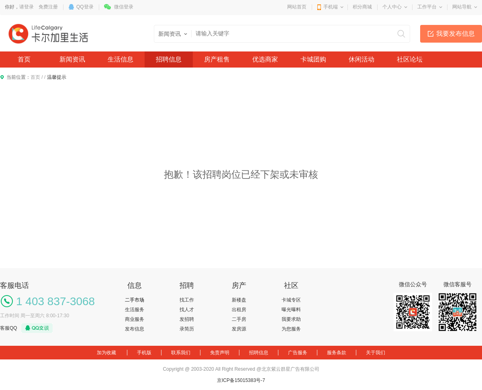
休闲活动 (361, 59)
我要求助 (291, 319)
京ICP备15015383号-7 (241, 380)
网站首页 (296, 7)
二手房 (239, 319)
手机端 (330, 7)
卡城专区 (291, 300)
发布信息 (134, 329)
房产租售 (217, 59)
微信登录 (123, 7)
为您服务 (291, 329)
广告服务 (297, 352)
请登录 (26, 7)
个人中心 (392, 7)
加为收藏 (106, 352)
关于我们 (375, 352)
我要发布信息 (455, 33)
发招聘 (187, 319)
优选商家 (265, 59)
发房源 (239, 329)
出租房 (239, 309)
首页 (24, 59)
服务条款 (336, 352)
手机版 (144, 352)
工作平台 (427, 7)
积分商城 (362, 7)
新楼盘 (239, 300)
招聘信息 (169, 59)
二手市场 (134, 300)
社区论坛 (410, 59)
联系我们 (180, 352)
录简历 (187, 329)
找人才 (187, 309)
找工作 (187, 300)
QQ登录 (85, 7)
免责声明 (219, 352)
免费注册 (48, 7)
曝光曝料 (291, 309)
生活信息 (120, 59)
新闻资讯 (72, 59)
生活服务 (134, 309)
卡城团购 (313, 59)
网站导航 (462, 7)
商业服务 (134, 319)
